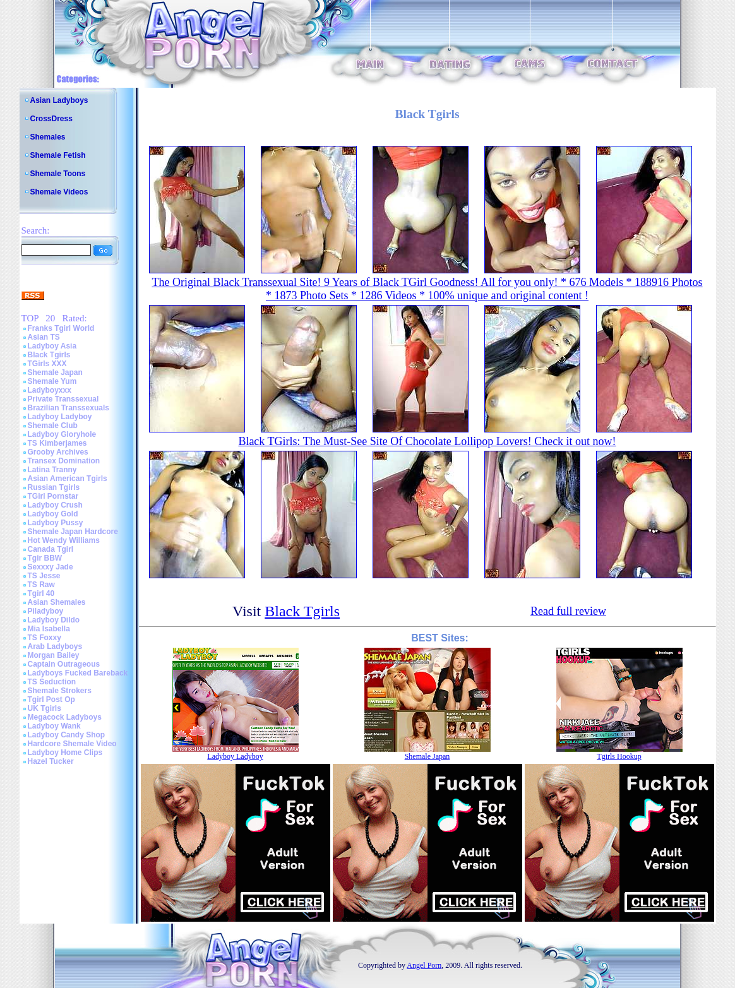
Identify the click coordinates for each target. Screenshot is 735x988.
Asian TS (44, 337)
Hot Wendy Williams (64, 540)
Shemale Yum (52, 381)
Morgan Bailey (54, 655)
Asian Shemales (57, 602)
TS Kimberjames (57, 443)
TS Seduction (52, 681)
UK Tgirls (44, 708)
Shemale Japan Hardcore (73, 531)
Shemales (48, 137)
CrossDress (51, 118)
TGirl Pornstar (53, 496)
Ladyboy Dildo (54, 620)
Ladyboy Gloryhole (62, 434)
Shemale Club (53, 425)
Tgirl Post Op (51, 699)
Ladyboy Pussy (55, 522)
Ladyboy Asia (52, 346)
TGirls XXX (47, 363)
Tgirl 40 (41, 593)
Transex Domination (64, 460)
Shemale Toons (58, 173)
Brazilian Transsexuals (68, 407)
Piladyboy (46, 611)
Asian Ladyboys (59, 100)
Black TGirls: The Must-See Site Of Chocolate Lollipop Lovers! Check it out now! (427, 441)
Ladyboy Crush (55, 505)
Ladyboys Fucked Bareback (78, 673)
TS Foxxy (44, 637)
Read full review (568, 611)
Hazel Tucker (51, 761)
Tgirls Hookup (619, 756)
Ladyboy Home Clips (65, 752)
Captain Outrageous (64, 664)
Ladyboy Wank (54, 726)
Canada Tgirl (51, 549)
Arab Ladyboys (55, 646)
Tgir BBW (45, 558)
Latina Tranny (52, 469)
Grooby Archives (58, 452)
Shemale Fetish (58, 155)
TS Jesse (44, 575)
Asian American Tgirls (67, 478)
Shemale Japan (55, 372)
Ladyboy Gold (53, 513)
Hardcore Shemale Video (72, 743)
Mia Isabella (49, 628)
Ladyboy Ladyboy (60, 416)
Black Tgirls (49, 354)
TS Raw (41, 584)
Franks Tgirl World (61, 328)
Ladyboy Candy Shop (66, 734)
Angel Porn (424, 965)
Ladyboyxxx (49, 390)
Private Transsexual (63, 399)
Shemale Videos (59, 191)
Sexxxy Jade (50, 566)
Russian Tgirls (54, 487)
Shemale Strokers (60, 690)
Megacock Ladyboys (65, 717)
